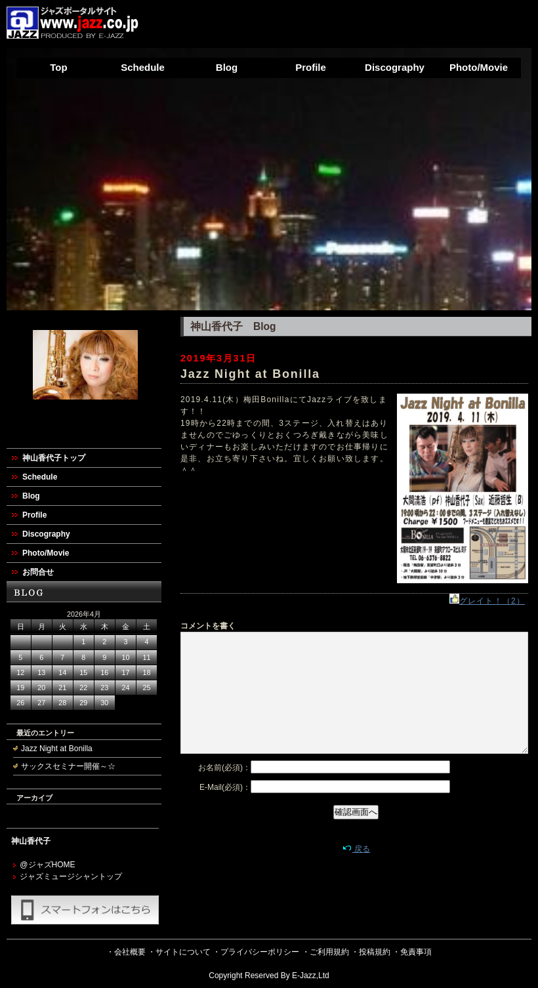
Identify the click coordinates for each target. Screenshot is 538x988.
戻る (356, 849)
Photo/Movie (478, 67)
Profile (310, 67)
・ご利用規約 (325, 952)
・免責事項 (412, 952)
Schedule (143, 67)
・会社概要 (126, 952)
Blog (227, 67)
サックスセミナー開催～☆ (68, 766)
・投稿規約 (370, 952)
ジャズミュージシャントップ (71, 876)
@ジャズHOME (47, 864)
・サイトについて (179, 952)
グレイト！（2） (487, 601)
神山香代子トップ (53, 458)
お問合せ (38, 572)
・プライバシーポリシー (256, 952)
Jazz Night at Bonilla (57, 748)
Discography (394, 67)
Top (58, 67)
